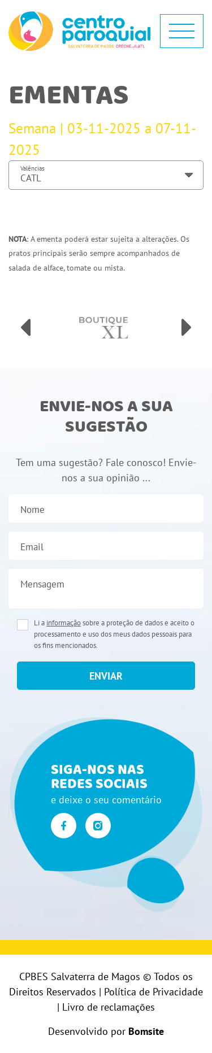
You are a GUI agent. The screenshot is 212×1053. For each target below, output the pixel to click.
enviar (106, 675)
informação (63, 623)
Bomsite (146, 1031)
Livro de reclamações (108, 1006)
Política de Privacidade (153, 991)
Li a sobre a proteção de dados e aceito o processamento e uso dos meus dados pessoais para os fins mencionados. (114, 634)
